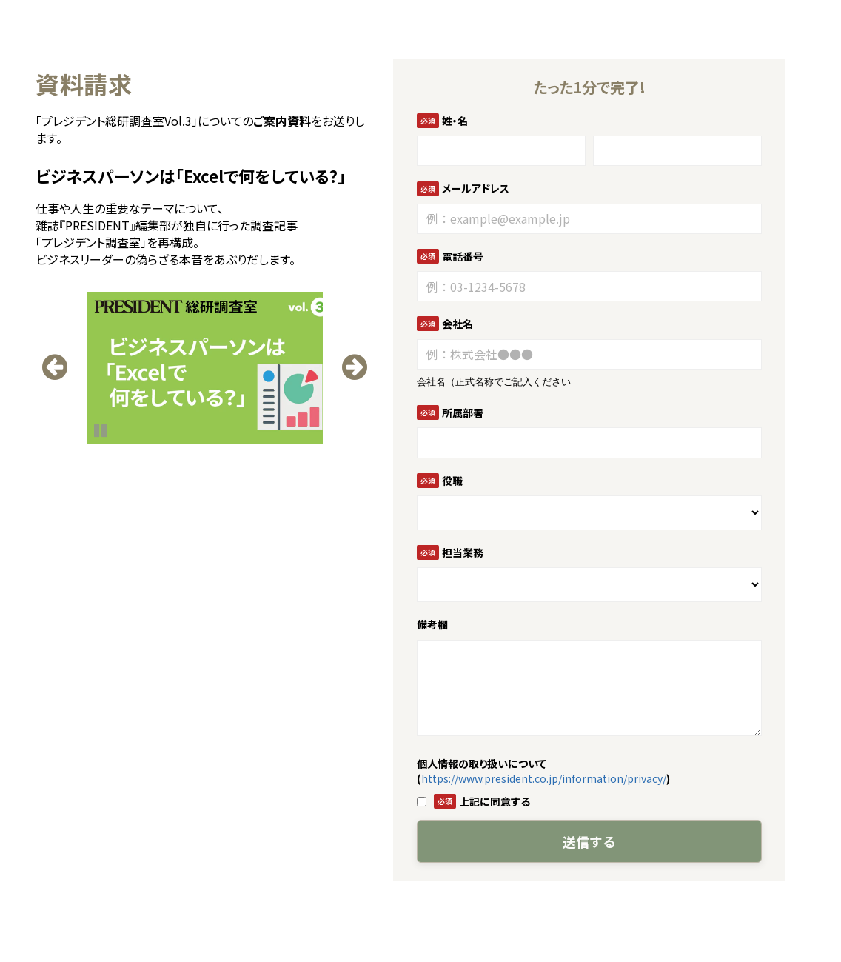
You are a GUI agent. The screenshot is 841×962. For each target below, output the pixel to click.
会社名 (457, 323)
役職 (452, 480)
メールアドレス (475, 188)
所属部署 (462, 412)
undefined (57, 363)
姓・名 (455, 120)
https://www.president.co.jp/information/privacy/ (543, 778)
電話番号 (462, 256)
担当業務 (462, 552)
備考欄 (432, 624)
